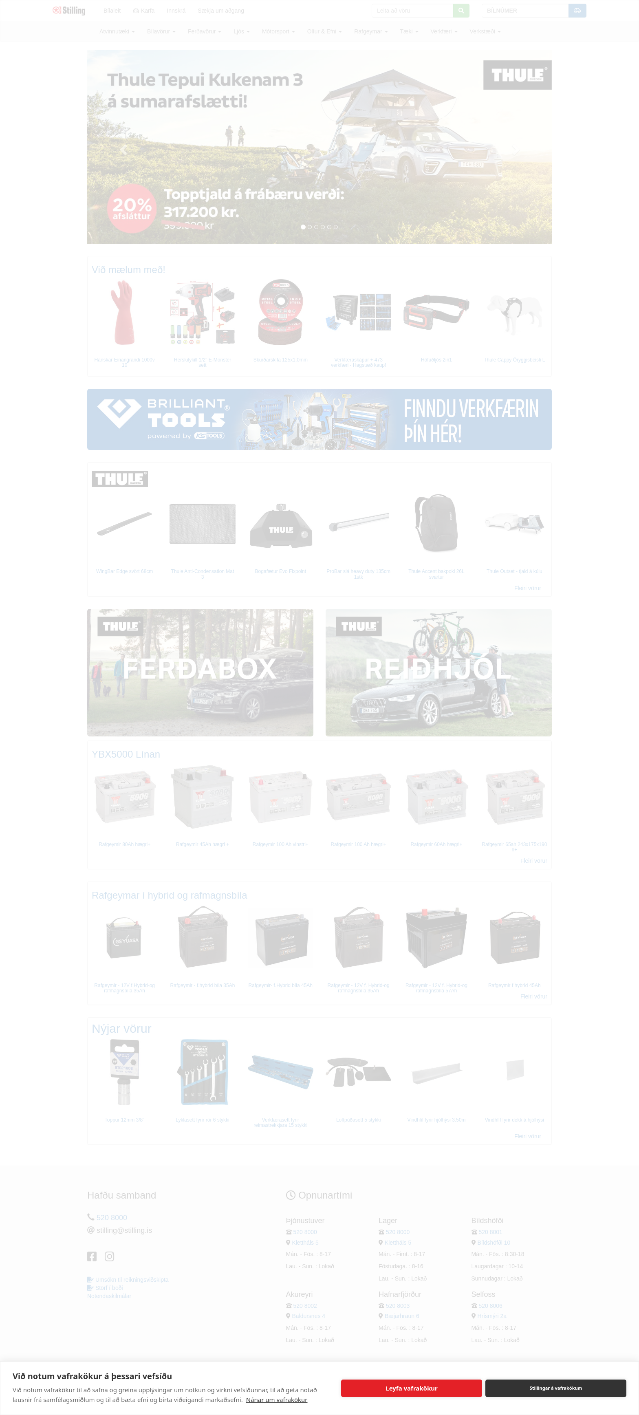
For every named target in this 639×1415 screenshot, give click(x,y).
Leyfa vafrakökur (411, 1388)
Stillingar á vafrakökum (556, 1388)
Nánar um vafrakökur (277, 1399)
